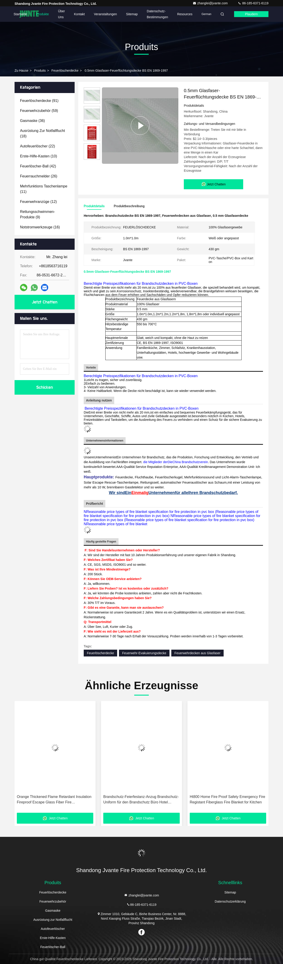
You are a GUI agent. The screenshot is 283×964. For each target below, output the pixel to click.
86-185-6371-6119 (253, 3)
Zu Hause (21, 70)
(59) (39, 111)
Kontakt (79, 14)
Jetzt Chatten (44, 302)
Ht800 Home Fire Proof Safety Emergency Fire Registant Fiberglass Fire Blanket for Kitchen (227, 799)
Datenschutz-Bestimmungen (157, 14)
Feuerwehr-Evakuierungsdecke (144, 653)
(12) (38, 202)
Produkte (42, 14)
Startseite (20, 14)
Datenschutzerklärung (230, 901)
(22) (37, 146)
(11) (43, 189)
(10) (38, 156)
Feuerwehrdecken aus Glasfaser (197, 653)
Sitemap (132, 14)
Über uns (61, 14)
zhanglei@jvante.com (211, 3)
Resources (184, 14)
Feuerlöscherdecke (64, 70)
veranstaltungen (105, 14)
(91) (39, 101)
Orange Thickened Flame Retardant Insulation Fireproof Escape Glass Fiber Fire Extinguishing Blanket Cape (54, 800)
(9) (37, 214)
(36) (32, 121)
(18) (42, 133)
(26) (38, 176)
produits (40, 70)
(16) (40, 227)
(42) (38, 166)
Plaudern (251, 14)
